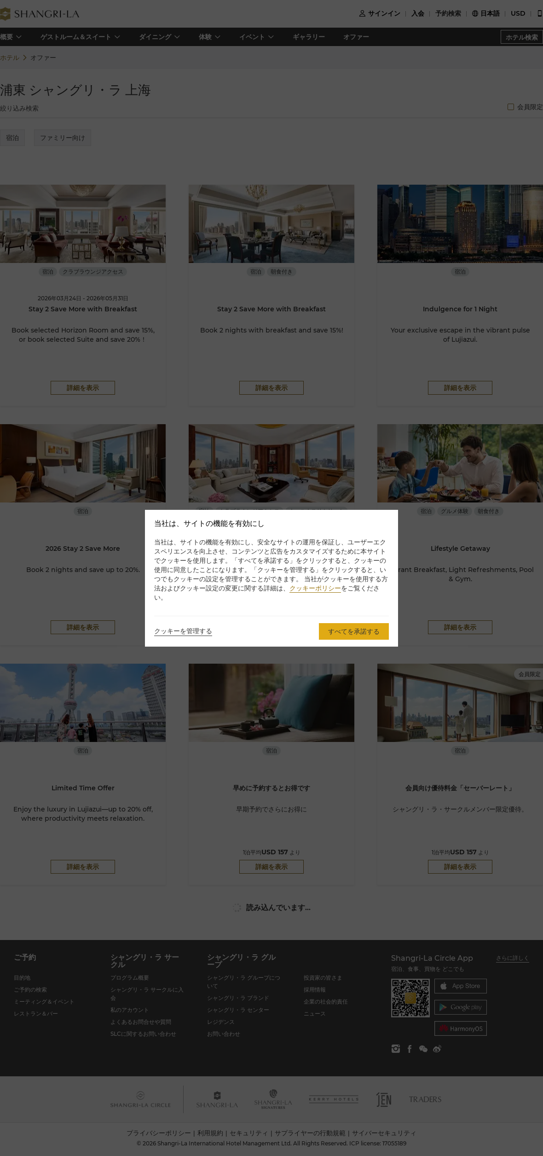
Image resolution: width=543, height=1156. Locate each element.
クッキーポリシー (315, 588)
